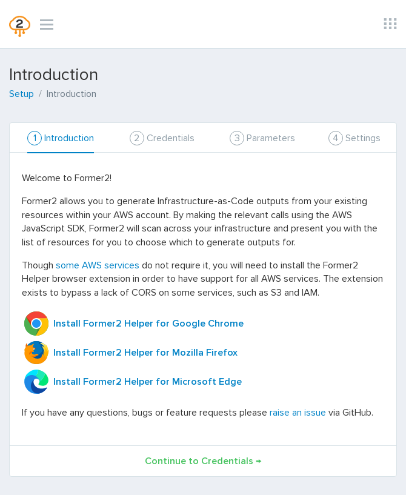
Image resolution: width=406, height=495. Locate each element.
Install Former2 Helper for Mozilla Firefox (144, 353)
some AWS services (97, 265)
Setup (21, 94)
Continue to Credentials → (203, 461)
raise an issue (298, 413)
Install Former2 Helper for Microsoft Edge (146, 382)
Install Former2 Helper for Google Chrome (147, 323)
